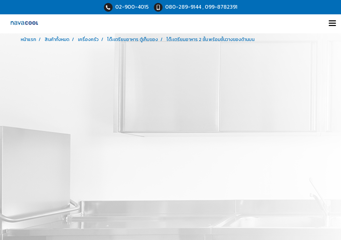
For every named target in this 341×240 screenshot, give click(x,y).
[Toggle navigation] (332, 23)
